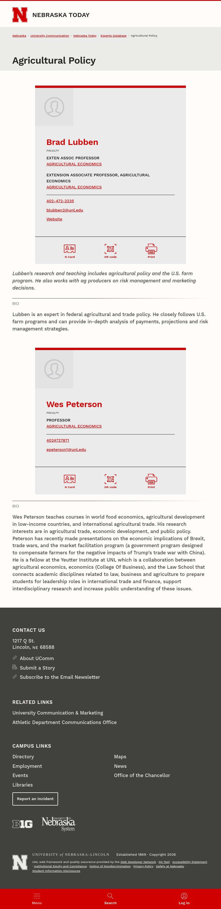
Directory (23, 756)
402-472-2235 (60, 201)
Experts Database (114, 35)
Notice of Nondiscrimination (110, 866)
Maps (120, 756)
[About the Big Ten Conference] (22, 824)
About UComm (37, 658)
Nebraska (19, 35)
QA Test (164, 862)
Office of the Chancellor (142, 775)
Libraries (22, 785)
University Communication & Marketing (57, 713)
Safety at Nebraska (170, 866)
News (120, 766)
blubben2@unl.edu (64, 210)
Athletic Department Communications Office (64, 722)
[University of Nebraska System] (59, 824)
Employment (27, 766)
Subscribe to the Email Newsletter (60, 677)
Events (20, 775)
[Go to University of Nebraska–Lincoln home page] (19, 14)
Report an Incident (35, 798)
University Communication (50, 35)
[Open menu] (37, 899)
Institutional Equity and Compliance (60, 866)
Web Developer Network (138, 862)
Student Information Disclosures (56, 871)
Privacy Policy (143, 866)
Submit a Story (37, 668)
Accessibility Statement (189, 862)
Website (54, 219)
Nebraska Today (60, 14)
